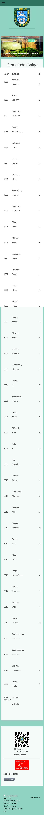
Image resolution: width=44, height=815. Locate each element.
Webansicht (35, 797)
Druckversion (10, 795)
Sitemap (7, 798)
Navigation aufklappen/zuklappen (22, 3)
